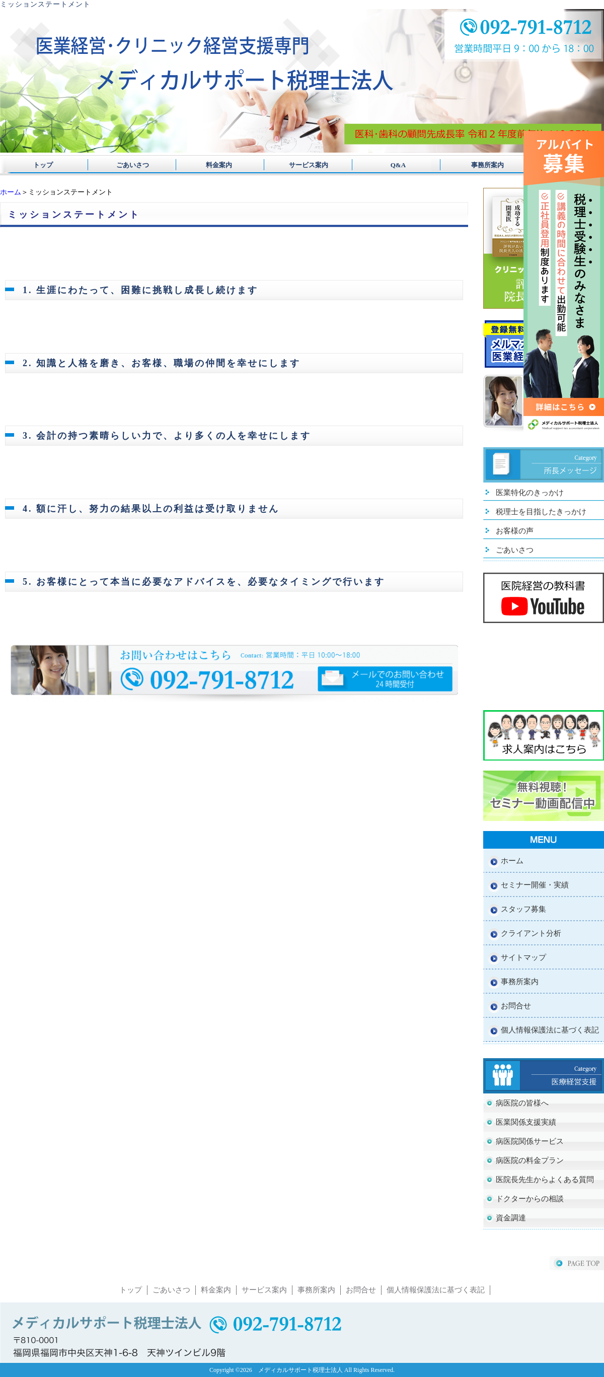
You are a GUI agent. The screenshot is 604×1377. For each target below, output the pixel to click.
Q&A (388, 165)
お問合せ (516, 1006)
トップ (43, 165)
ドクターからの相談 (530, 1199)
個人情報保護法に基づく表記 (550, 1030)
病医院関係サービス (530, 1141)
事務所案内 (474, 165)
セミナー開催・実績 (535, 885)
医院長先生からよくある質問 (545, 1180)
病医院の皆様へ (522, 1103)
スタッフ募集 (523, 909)
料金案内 (215, 165)
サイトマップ (523, 957)
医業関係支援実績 (526, 1122)
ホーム (10, 192)
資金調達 (511, 1218)
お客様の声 (515, 531)
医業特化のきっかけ (530, 493)
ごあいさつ (129, 165)
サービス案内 (302, 165)
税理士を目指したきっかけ (541, 512)
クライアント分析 (531, 933)
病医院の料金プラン (530, 1160)
